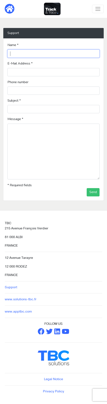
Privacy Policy (53, 391)
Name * (12, 45)
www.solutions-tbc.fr (20, 299)
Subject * (14, 100)
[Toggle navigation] (98, 9)
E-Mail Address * (20, 63)
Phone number (17, 82)
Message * (15, 119)
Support (11, 287)
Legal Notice (53, 379)
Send (93, 192)
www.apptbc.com (18, 311)
